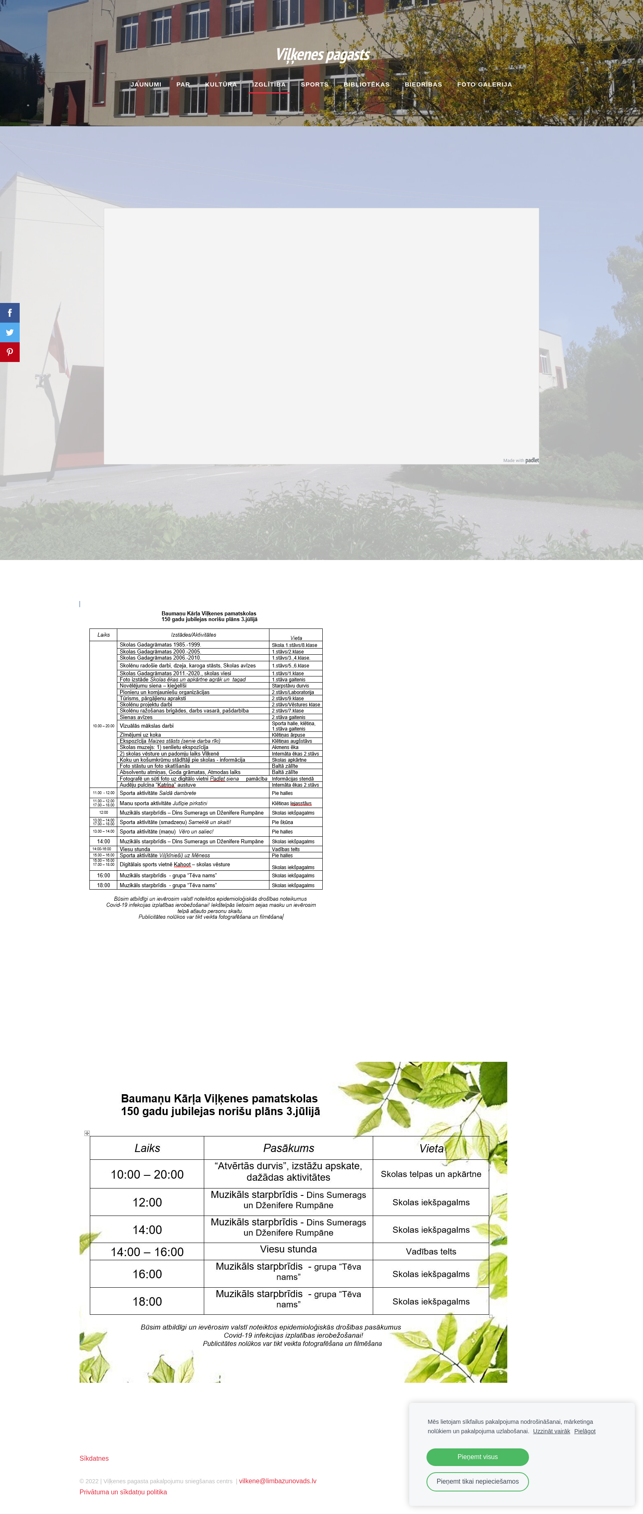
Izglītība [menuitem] (269, 84)
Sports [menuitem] (315, 84)
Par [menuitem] (183, 84)
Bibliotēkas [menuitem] (367, 84)
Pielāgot (584, 1431)
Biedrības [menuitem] (423, 84)
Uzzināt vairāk (551, 1431)
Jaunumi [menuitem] (145, 84)
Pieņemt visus (478, 1456)
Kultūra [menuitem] (221, 84)
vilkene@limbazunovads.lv (278, 1481)
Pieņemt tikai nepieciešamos (478, 1481)
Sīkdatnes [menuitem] (94, 1458)
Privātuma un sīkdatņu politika (123, 1492)
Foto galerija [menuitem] (484, 84)
